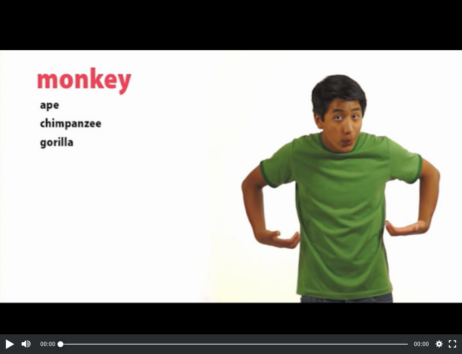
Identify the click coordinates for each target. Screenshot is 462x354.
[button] (9, 344)
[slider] (234, 344)
